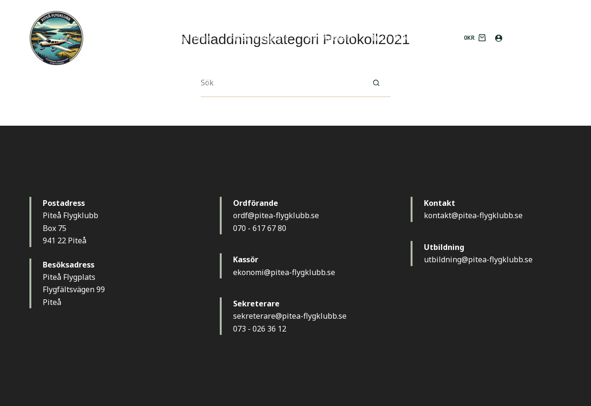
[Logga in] (498, 38)
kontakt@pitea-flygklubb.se (473, 215)
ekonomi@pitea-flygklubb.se (284, 272)
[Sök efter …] (281, 83)
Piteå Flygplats (259, 37)
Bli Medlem (330, 37)
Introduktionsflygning (417, 37)
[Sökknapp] (376, 83)
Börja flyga (189, 37)
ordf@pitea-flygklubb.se (276, 215)
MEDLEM (536, 37)
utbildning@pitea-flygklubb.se (478, 259)
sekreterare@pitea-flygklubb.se (290, 316)
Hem (139, 37)
